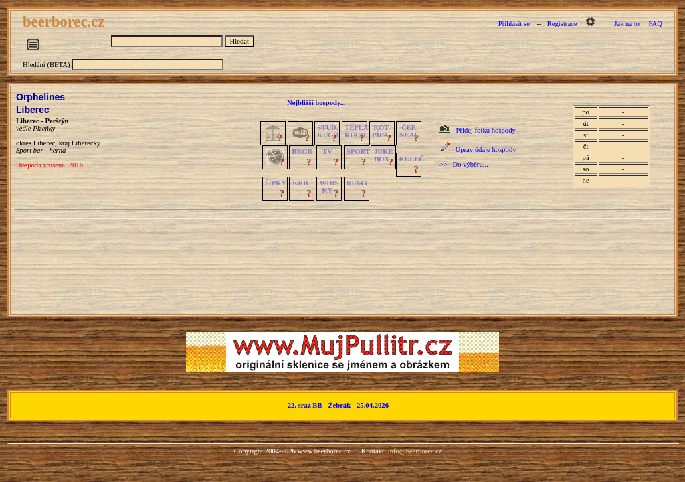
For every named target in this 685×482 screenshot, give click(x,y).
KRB (300, 183)
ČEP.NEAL (409, 131)
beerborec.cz (65, 21)
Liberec (33, 109)
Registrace (562, 23)
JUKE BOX (383, 155)
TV (327, 151)
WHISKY (329, 186)
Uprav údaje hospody (485, 149)
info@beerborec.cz (415, 451)
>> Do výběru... (463, 164)
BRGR (302, 151)
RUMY (358, 183)
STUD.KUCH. (328, 131)
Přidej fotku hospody (485, 130)
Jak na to (627, 23)
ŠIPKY (275, 183)
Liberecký (86, 143)
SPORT (358, 151)
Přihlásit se (514, 23)
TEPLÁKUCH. (357, 131)
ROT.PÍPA (381, 131)
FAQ (655, 23)
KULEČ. (412, 159)
